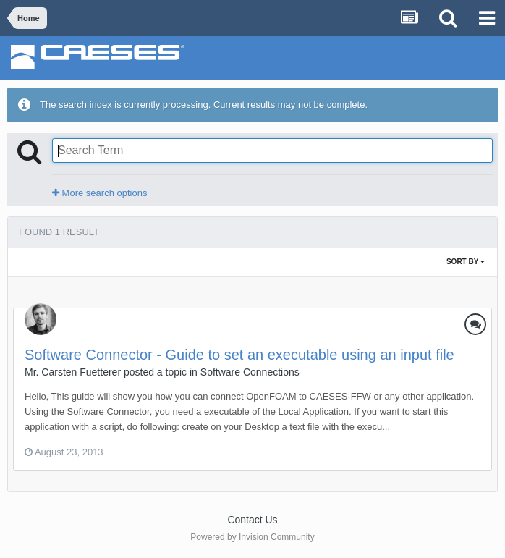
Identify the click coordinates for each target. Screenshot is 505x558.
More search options (99, 192)
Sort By (465, 262)
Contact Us (252, 519)
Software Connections (250, 372)
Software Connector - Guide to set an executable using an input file (239, 355)
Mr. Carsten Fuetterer (73, 372)
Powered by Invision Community (252, 537)
